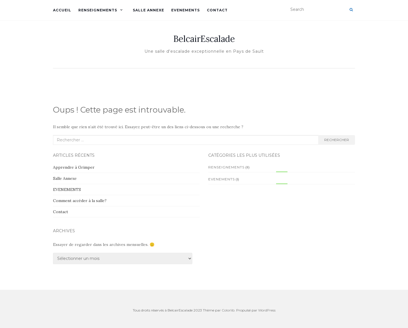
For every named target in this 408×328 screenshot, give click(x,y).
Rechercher (336, 140)
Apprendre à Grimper (74, 167)
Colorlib (228, 310)
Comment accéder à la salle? (80, 200)
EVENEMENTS (185, 10)
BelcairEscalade (204, 38)
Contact (217, 10)
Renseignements (97, 10)
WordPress (267, 310)
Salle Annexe (148, 10)
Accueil (62, 10)
